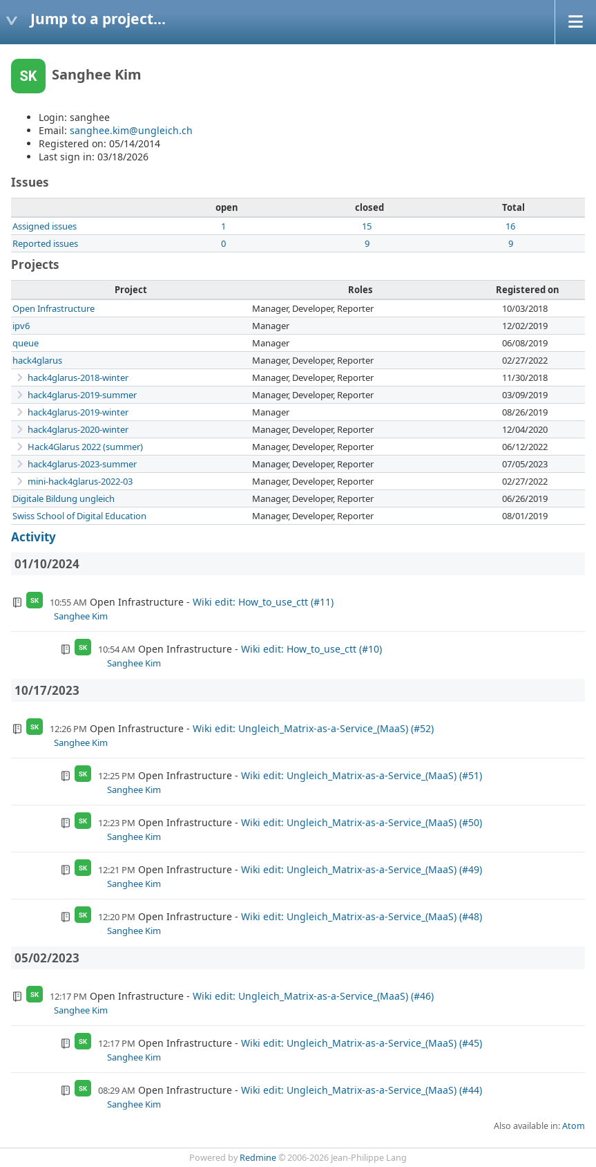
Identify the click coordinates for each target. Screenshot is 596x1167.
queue (25, 343)
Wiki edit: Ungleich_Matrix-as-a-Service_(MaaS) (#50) (361, 822)
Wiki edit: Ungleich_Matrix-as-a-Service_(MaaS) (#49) (361, 869)
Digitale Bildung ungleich (63, 498)
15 (367, 226)
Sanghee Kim (81, 616)
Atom (573, 1126)
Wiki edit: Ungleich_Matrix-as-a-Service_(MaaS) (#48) (361, 916)
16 (510, 226)
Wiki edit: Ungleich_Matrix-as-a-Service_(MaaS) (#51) (361, 775)
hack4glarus (37, 360)
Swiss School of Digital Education (79, 516)
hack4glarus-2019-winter (78, 412)
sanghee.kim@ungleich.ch (131, 130)
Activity (33, 537)
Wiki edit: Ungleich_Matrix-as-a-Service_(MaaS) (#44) (361, 1089)
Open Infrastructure (53, 308)
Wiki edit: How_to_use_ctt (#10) (311, 648)
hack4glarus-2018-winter (78, 377)
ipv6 (21, 325)
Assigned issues (44, 226)
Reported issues (45, 243)
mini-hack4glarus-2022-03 (80, 481)
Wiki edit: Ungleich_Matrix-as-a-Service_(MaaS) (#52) (313, 728)
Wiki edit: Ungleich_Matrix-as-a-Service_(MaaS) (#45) (361, 1042)
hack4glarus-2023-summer (82, 464)
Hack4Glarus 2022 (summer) (85, 446)
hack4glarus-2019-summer (82, 395)
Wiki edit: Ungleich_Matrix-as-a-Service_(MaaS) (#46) (313, 995)
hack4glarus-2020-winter (78, 429)
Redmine (258, 1158)
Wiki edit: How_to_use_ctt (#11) (263, 601)
